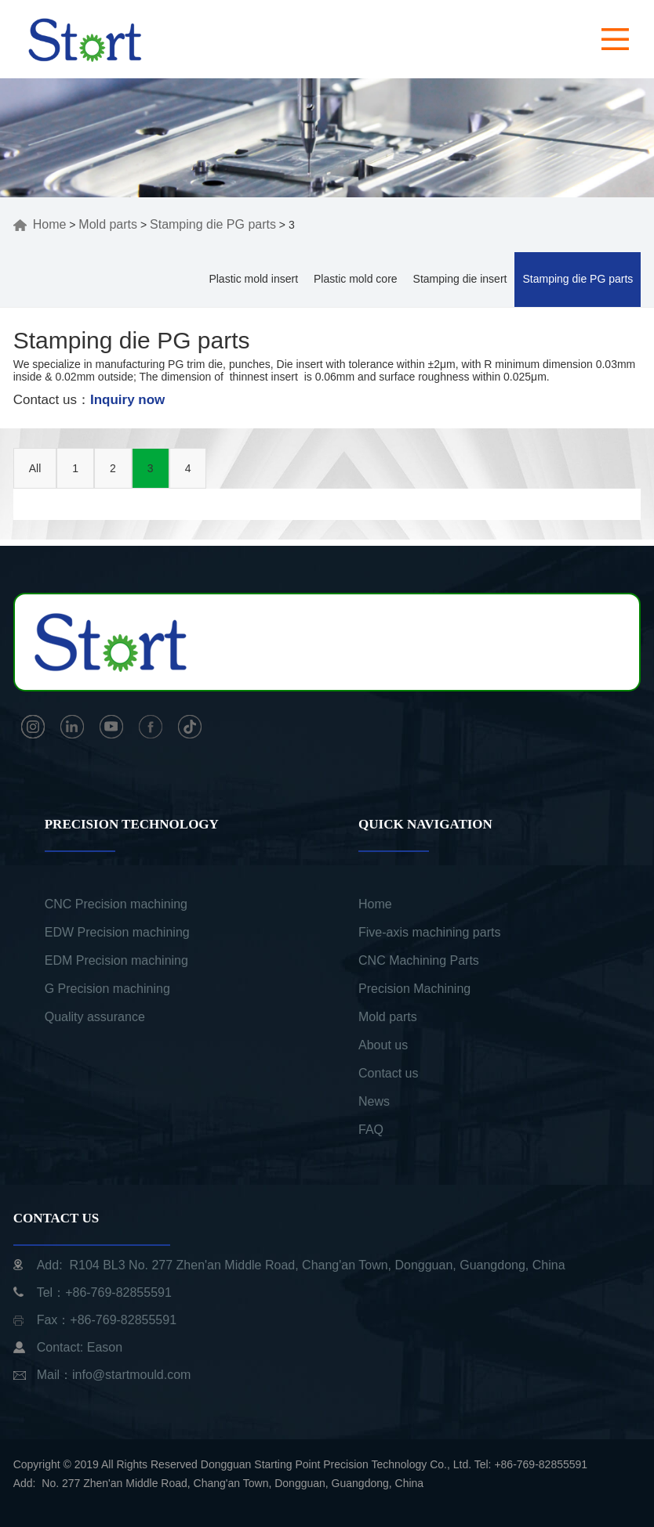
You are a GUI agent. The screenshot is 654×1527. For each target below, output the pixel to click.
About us (383, 1045)
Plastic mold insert (253, 279)
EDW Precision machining (117, 932)
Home (40, 224)
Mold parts (107, 224)
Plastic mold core (356, 279)
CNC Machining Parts (418, 960)
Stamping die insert (460, 279)
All (35, 468)
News (374, 1101)
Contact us (388, 1073)
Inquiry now (127, 399)
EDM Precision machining (116, 960)
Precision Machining (414, 988)
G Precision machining (107, 988)
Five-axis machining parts (429, 932)
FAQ (370, 1129)
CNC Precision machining (116, 904)
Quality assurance (95, 1016)
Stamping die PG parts (213, 224)
